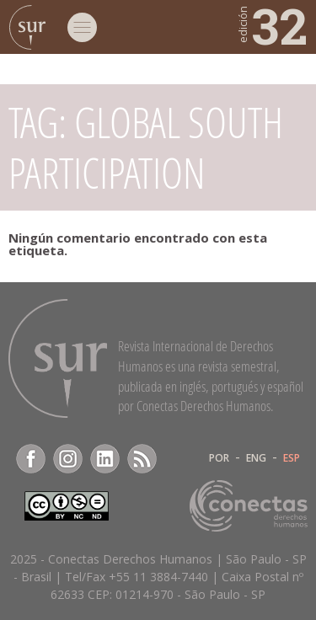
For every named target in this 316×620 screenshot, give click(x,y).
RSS (142, 458)
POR (219, 458)
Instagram (68, 458)
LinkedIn (105, 458)
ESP (291, 458)
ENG (256, 458)
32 (271, 25)
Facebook (31, 458)
